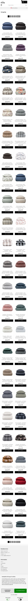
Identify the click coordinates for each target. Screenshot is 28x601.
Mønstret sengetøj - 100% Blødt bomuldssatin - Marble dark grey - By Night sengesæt (7, 272)
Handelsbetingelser (4, 567)
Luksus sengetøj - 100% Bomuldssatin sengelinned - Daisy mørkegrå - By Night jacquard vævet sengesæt (20, 33)
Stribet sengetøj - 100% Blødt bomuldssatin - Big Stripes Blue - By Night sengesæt (20, 380)
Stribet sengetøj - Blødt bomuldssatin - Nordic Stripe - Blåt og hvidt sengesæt (20, 467)
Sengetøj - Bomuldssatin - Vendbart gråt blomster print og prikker (20, 445)
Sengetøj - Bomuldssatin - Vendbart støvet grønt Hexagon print (21, 315)
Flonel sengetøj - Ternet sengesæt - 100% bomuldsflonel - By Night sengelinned (7, 250)
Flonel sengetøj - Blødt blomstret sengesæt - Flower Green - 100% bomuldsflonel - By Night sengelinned (7, 185)
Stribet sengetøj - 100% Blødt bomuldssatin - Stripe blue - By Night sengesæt (7, 402)
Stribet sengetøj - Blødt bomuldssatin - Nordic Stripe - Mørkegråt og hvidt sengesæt (7, 55)
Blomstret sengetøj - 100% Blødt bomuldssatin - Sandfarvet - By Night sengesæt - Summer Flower (7, 120)
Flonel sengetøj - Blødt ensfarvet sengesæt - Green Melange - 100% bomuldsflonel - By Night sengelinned (7, 207)
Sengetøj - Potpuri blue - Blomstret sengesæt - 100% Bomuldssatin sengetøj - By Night (20, 337)
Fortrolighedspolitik (4, 570)
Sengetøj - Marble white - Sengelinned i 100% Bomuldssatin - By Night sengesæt (7, 337)
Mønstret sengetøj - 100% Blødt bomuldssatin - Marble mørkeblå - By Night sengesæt (20, 293)
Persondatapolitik (4, 569)
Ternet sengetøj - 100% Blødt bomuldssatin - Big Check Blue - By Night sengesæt (20, 423)
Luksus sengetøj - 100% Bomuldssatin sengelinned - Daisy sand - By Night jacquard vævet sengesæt (7, 510)
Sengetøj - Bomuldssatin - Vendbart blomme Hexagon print (20, 55)
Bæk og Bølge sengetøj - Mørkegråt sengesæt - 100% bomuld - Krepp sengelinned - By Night (7, 163)
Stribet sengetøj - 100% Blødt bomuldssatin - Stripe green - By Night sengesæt (20, 402)
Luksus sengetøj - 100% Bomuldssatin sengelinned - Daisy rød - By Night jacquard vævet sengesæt (20, 488)
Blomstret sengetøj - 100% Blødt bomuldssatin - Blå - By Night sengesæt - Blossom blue (7, 77)
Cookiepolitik (3, 563)
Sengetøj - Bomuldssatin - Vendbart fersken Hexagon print (7, 315)
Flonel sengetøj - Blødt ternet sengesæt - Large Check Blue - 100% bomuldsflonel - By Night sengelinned (7, 228)
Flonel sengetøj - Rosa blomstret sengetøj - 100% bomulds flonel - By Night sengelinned (21, 228)
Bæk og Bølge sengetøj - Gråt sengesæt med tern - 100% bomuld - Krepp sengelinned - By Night (20, 142)
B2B (1, 564)
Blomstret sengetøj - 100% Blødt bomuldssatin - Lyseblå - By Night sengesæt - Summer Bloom (20, 98)
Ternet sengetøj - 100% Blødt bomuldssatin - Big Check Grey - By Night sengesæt (7, 445)
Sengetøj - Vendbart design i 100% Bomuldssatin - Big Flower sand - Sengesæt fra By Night (7, 380)
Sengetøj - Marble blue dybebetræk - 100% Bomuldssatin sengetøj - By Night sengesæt (20, 532)
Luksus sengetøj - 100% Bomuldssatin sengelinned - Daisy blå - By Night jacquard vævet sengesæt (7, 33)
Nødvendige (8, 597)
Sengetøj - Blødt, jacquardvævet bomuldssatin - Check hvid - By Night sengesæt (7, 532)
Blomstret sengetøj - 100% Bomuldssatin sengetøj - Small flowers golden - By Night (7, 142)
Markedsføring (20, 597)
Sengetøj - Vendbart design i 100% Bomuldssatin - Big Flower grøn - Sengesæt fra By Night (7, 358)
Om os (2, 561)
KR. (24, 1)
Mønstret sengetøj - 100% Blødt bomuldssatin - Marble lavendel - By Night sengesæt (20, 272)
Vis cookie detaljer (14, 594)
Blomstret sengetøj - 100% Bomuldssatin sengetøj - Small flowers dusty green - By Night (20, 120)
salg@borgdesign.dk (7, 555)
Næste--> (18, 16)
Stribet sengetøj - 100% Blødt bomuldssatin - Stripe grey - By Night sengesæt (7, 423)
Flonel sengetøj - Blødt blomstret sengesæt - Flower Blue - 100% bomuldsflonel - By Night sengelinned (20, 163)
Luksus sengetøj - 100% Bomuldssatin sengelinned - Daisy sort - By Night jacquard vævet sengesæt (20, 510)
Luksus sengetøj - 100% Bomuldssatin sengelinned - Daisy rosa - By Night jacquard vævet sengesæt (7, 488)
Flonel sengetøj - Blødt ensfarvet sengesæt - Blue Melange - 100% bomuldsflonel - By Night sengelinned (21, 185)
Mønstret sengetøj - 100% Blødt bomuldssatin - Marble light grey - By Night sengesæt (7, 293)
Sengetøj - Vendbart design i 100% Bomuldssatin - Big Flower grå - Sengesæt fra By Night (20, 358)
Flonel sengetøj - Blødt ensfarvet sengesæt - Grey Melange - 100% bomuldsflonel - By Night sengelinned (21, 207)
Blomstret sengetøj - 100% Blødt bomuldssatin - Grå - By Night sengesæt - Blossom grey (7, 98)
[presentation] (1, 7)
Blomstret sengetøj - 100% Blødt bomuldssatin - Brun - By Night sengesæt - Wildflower (20, 77)
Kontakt (2, 566)
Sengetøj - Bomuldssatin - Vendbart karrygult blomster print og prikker (7, 467)
